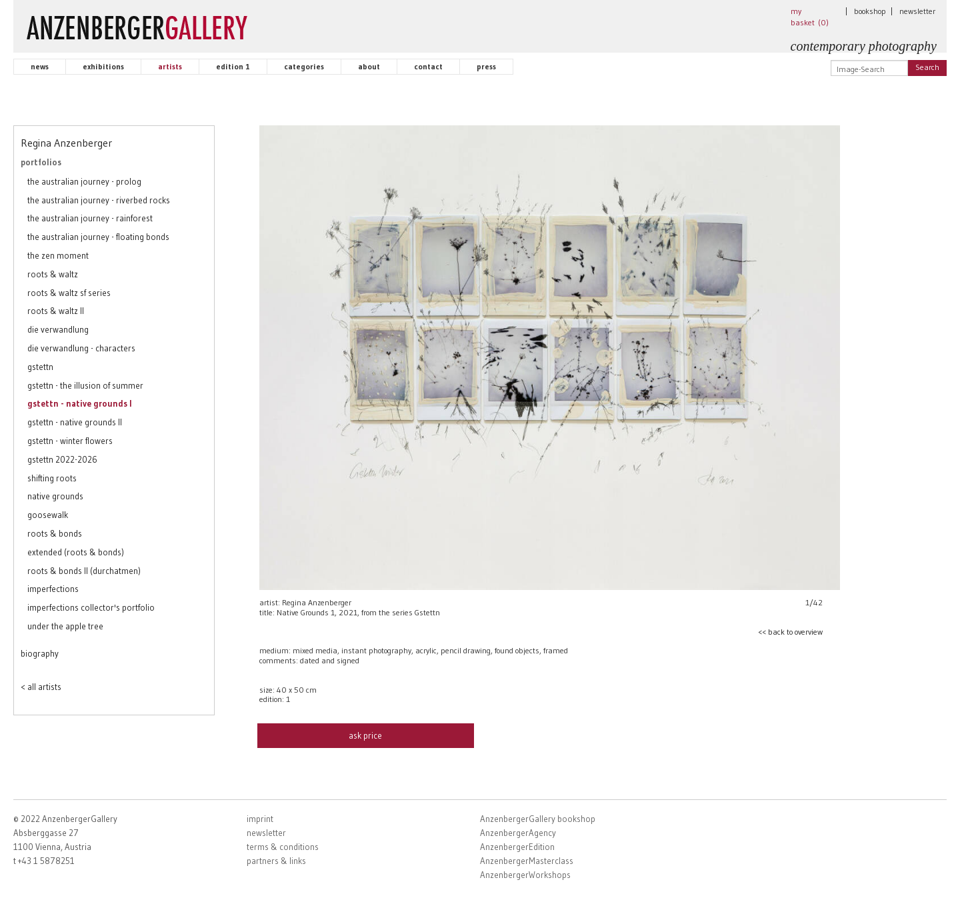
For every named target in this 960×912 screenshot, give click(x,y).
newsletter (917, 11)
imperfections (53, 588)
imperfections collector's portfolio (91, 607)
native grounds (55, 496)
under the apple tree (65, 626)
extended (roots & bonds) (75, 552)
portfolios (41, 162)
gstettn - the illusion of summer (85, 385)
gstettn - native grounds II (74, 422)
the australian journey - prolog (84, 181)
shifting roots (52, 478)
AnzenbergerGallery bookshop (537, 818)
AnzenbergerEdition (517, 846)
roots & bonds (54, 533)
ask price (365, 735)
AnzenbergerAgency (518, 832)
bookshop (870, 11)
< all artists (41, 686)
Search (927, 67)
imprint (260, 818)
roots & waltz (52, 274)
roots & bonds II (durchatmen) (84, 570)
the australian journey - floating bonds (98, 236)
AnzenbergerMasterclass (526, 860)
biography (40, 653)
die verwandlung (58, 329)
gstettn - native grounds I (79, 403)
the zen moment (58, 255)
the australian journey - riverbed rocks (98, 200)
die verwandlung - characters (81, 348)
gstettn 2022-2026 (62, 459)
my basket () (810, 16)
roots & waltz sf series (69, 292)
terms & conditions (283, 846)
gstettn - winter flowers (70, 440)
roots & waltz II (55, 310)
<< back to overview (790, 632)
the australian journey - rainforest (90, 218)
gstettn (40, 366)
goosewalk (47, 514)
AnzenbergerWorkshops (525, 874)
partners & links (276, 860)
